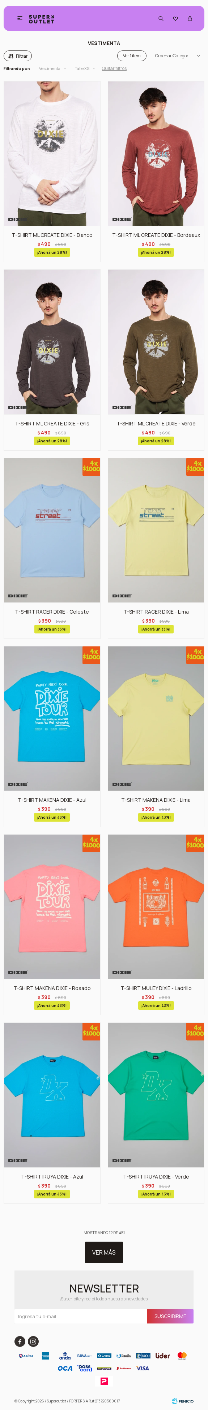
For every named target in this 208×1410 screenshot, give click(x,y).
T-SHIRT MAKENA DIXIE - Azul (52, 799)
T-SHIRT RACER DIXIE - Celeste (52, 611)
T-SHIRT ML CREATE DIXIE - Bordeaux (156, 234)
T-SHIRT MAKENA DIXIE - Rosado (52, 988)
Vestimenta (49, 68)
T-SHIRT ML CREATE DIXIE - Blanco (52, 234)
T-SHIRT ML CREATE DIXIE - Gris (52, 423)
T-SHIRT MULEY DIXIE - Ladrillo (156, 988)
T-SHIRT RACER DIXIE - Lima (156, 611)
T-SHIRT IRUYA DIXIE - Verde (156, 1176)
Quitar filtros (114, 68)
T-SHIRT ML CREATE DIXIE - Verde (156, 423)
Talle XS (82, 68)
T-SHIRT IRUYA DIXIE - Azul (52, 1176)
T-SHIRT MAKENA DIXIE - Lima (156, 799)
